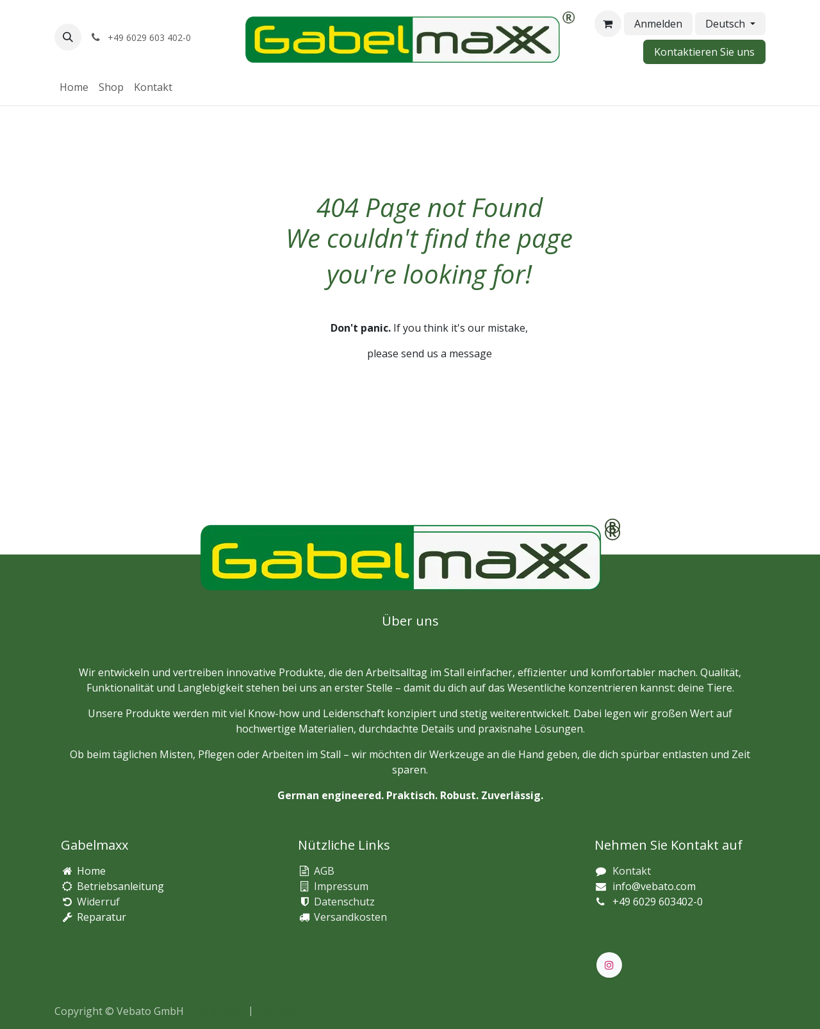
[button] (67, 37)
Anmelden (658, 24)
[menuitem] (74, 87)
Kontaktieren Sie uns (704, 52)
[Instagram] (609, 965)
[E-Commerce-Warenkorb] (607, 23)
